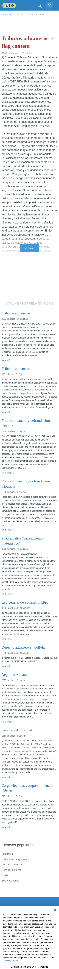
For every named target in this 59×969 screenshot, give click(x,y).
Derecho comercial (12, 864)
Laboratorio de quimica (14, 859)
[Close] (55, 917)
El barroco (7, 854)
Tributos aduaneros (35, 15)
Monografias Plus (11, 15)
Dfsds (5, 875)
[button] (53, 43)
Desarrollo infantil (11, 870)
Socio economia (10, 880)
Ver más (29, 248)
